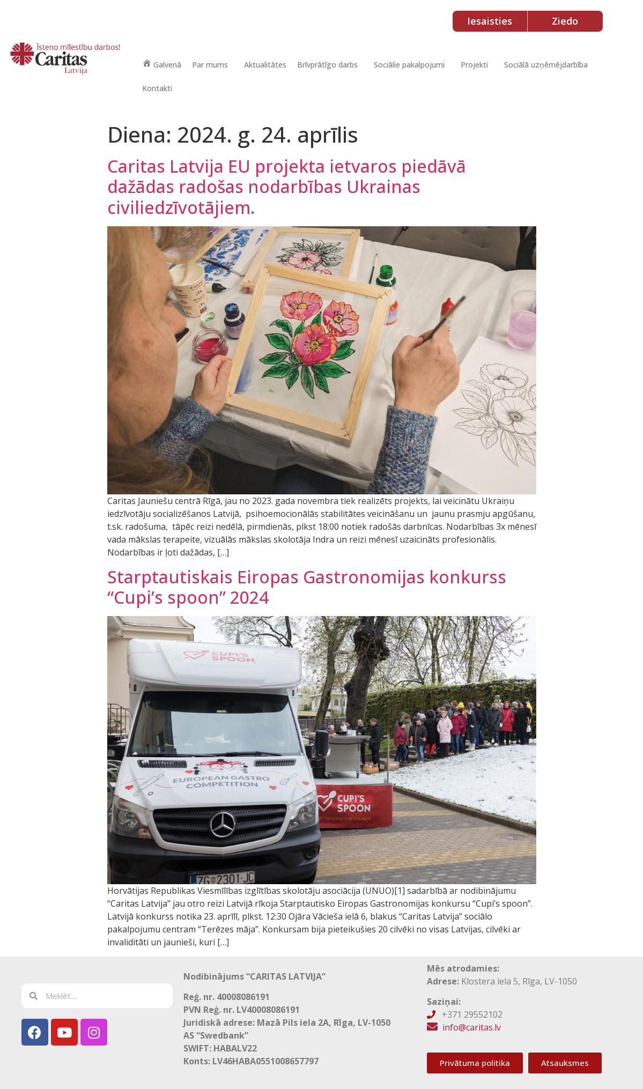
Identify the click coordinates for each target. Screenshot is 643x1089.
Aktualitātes (265, 65)
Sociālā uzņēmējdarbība (546, 65)
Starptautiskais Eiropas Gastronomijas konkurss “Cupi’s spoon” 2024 (306, 587)
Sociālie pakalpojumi (409, 65)
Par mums (210, 65)
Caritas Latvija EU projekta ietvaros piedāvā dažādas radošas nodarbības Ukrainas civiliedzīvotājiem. (286, 186)
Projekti (474, 65)
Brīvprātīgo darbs (327, 65)
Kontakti (157, 88)
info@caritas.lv (471, 1027)
